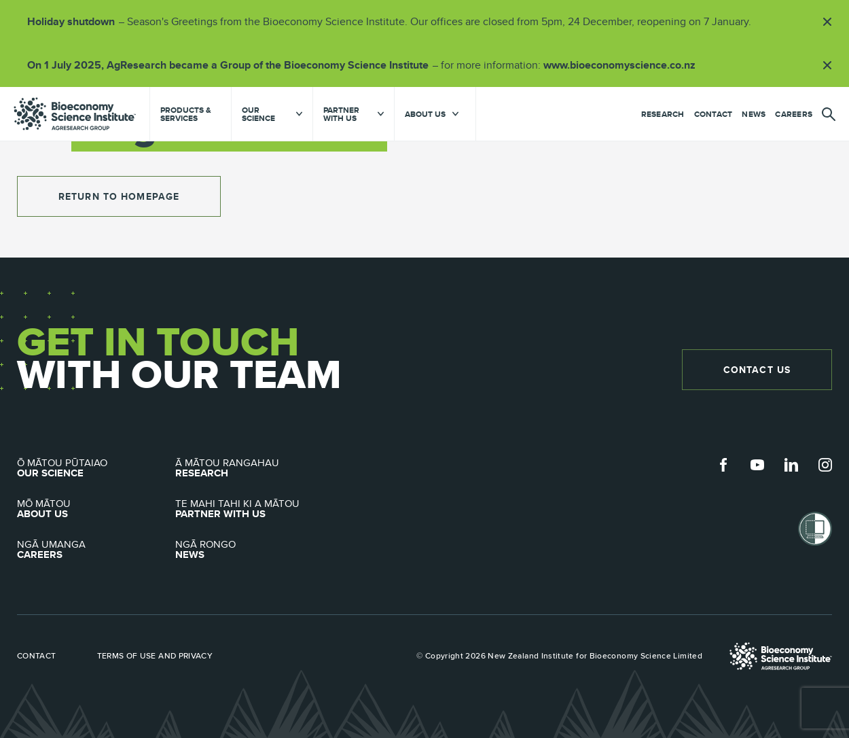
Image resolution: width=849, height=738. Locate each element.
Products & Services (185, 114)
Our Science (96, 468)
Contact (713, 114)
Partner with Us (254, 509)
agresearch (75, 113)
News (753, 114)
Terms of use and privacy (155, 656)
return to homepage (118, 196)
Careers (793, 114)
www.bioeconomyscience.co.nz (624, 65)
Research (663, 114)
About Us (96, 509)
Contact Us (757, 369)
